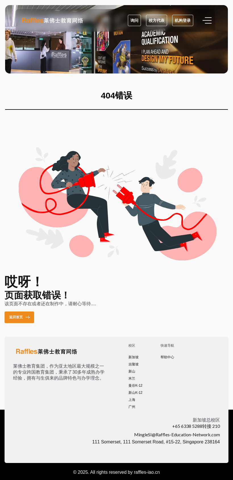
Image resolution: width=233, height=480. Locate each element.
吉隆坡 (133, 364)
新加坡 (133, 357)
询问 (134, 20)
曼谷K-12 (135, 386)
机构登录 (183, 20)
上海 (131, 400)
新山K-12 (135, 393)
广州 (131, 407)
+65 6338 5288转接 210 (196, 426)
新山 (131, 371)
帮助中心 (167, 357)
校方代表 (157, 20)
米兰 (131, 378)
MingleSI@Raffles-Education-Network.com (177, 434)
